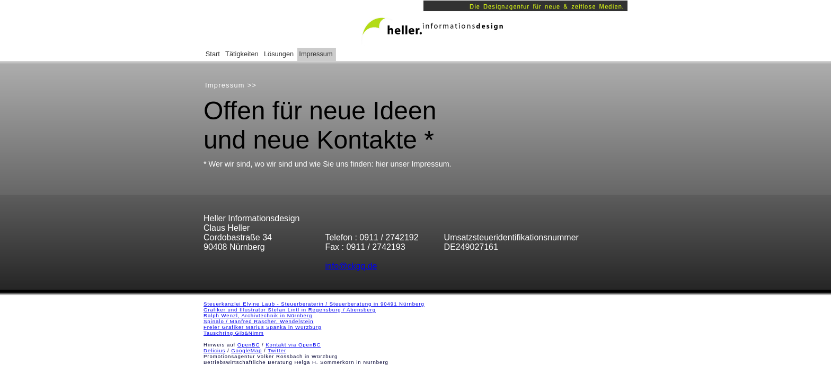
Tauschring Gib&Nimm (234, 333)
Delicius (214, 350)
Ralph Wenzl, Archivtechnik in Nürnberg (258, 315)
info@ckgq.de (351, 266)
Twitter (277, 350)
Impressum (315, 54)
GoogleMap (246, 350)
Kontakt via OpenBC (293, 345)
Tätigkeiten (242, 54)
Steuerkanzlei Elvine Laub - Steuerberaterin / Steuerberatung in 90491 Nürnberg (314, 304)
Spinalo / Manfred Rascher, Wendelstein (259, 321)
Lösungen (279, 54)
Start (213, 54)
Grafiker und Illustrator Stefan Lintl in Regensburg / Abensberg (290, 309)
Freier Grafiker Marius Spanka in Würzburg (262, 327)
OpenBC (248, 345)
